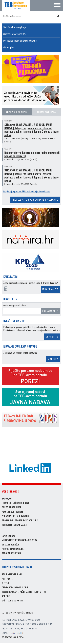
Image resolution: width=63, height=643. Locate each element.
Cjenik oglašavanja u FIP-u (15, 587)
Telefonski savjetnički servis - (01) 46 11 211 (24, 591)
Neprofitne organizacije (14, 524)
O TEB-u (5, 583)
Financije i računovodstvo (16, 503)
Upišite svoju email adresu (15, 305)
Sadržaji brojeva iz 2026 (14, 34)
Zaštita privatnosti (12, 600)
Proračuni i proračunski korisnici (20, 520)
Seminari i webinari (16, 111)
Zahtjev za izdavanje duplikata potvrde (20, 352)
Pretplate (7, 578)
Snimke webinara (46, 111)
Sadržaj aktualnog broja (14, 27)
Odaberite (52, 336)
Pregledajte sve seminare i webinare (35, 199)
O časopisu (8, 47)
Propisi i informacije (13, 548)
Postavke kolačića (13, 637)
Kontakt (6, 596)
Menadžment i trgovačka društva (19, 540)
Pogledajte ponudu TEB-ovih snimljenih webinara (26, 191)
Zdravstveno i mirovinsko (15, 516)
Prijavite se (48, 311)
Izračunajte (50, 289)
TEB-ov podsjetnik (11, 553)
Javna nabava (8, 535)
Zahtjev (53, 359)
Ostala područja (10, 544)
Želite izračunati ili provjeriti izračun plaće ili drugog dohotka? (30, 283)
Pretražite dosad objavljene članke (20, 40)
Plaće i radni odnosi (12, 511)
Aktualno (7, 498)
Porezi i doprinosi (11, 507)
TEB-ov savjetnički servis (17, 612)
